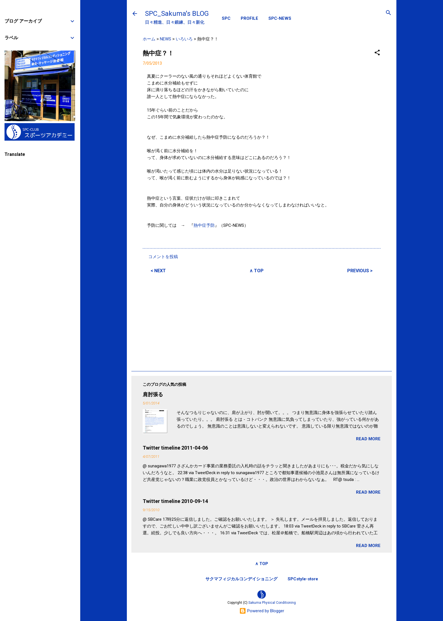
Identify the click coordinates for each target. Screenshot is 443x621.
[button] (377, 53)
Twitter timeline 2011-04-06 (175, 448)
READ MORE (368, 438)
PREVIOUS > (360, 270)
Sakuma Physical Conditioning (272, 603)
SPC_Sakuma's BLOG (177, 14)
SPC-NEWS (279, 18)
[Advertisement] (262, 321)
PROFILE (249, 18)
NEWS (165, 39)
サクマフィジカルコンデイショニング (241, 578)
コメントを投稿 (163, 256)
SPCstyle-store (303, 578)
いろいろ (184, 39)
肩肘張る (153, 394)
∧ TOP (256, 270)
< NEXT (158, 270)
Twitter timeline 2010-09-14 (175, 501)
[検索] (388, 13)
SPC (226, 18)
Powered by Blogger (261, 610)
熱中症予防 (204, 225)
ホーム (149, 39)
